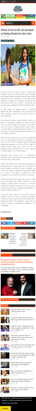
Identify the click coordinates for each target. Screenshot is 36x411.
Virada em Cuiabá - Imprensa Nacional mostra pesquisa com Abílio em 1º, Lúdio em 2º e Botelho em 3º (22, 328)
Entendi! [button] (5, 408)
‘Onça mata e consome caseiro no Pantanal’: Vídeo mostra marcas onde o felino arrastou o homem (22, 337)
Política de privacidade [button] (9, 403)
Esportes (9, 218)
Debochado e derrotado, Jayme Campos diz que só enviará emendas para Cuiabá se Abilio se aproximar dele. (22, 355)
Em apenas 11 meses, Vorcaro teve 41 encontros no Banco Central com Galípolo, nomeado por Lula (17, 262)
